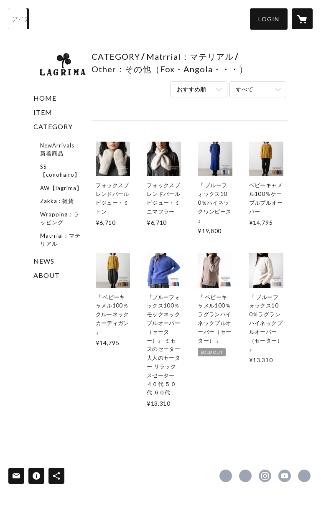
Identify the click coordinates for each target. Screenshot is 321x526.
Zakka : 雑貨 (57, 201)
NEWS (43, 261)
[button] (269, 19)
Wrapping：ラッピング (59, 218)
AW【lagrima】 (61, 188)
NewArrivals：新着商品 (60, 149)
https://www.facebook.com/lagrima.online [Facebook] (225, 476)
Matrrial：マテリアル (60, 239)
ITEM (42, 112)
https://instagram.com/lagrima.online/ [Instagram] (265, 476)
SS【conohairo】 (60, 170)
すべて (244, 89)
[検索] (18, 18)
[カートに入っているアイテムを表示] (302, 18)
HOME (44, 98)
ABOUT (46, 275)
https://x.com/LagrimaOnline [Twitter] (245, 476)
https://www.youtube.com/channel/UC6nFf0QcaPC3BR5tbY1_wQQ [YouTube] (284, 476)
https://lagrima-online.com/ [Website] (304, 476)
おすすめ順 (191, 89)
